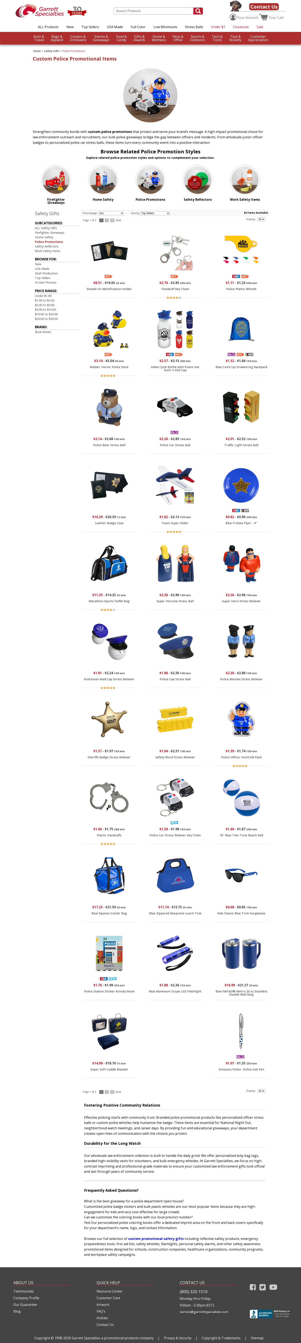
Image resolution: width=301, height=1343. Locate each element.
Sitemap (257, 1338)
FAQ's (101, 1311)
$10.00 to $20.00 (46, 314)
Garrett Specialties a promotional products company (113, 1338)
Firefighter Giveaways (49, 233)
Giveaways (101, 38)
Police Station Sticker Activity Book (109, 991)
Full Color (138, 27)
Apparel (57, 38)
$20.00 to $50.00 (46, 319)
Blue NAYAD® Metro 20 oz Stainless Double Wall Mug (241, 992)
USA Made (115, 27)
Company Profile (26, 1298)
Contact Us (264, 6)
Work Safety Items (47, 251)
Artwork (103, 1304)
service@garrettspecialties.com (204, 1312)
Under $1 (218, 27)
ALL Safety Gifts (46, 228)
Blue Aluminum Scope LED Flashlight (175, 991)
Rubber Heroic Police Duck (109, 367)
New (70, 27)
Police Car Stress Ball (175, 445)
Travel (38, 38)
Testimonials (23, 1291)
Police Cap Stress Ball (175, 679)
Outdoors (197, 38)
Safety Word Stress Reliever (175, 757)
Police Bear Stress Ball (109, 445)
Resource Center (110, 1291)
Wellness (159, 38)
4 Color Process (45, 282)
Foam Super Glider (175, 523)
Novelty (235, 38)
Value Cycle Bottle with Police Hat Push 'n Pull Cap (175, 368)
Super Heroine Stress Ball (175, 601)
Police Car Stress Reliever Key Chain (175, 835)
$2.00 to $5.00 (44, 305)
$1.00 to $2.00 (44, 300)
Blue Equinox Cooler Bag (109, 913)
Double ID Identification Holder (109, 289)
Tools (217, 38)
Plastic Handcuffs (109, 835)
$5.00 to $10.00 (45, 310)
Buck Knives (43, 332)
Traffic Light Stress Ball (241, 445)
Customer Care (108, 1298)
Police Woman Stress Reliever (241, 679)
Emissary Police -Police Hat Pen (241, 1069)
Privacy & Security (177, 1338)
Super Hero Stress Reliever (241, 601)
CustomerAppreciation (258, 38)
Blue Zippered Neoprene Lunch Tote (175, 913)
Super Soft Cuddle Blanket (109, 1069)
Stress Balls (194, 27)
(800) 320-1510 (194, 1292)
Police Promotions (73, 51)
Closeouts (241, 27)
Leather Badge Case (109, 523)
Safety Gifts (51, 51)
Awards (139, 38)
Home (37, 51)
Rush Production (46, 273)
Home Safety (44, 237)
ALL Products (48, 27)
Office (177, 38)
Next (118, 220)
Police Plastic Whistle (241, 289)
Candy (121, 38)
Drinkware (78, 38)
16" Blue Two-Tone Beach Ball (241, 835)
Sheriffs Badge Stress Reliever (109, 757)
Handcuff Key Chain (175, 289)
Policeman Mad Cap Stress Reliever (109, 679)
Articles (102, 1318)
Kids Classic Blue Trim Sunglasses (241, 913)
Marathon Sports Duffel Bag (109, 601)
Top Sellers (90, 27)
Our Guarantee (25, 1304)
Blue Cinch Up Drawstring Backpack (241, 367)
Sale (260, 27)
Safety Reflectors (47, 246)
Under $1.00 (43, 296)
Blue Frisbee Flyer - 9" (241, 523)
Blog (17, 1311)
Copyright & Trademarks (221, 1338)
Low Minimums (165, 27)
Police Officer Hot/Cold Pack (241, 757)
